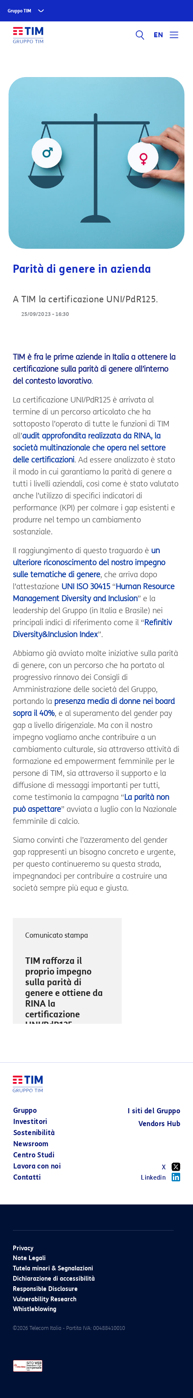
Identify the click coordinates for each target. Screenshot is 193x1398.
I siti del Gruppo (154, 1111)
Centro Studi (33, 1155)
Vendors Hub (159, 1124)
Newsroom (31, 1144)
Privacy (23, 1248)
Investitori (30, 1122)
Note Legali (29, 1258)
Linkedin (160, 1177)
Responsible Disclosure (45, 1289)
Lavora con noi (37, 1166)
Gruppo (25, 1110)
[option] (67, 988)
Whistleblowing (34, 1309)
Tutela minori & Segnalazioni (53, 1268)
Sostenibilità (34, 1133)
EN (158, 35)
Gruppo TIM (19, 11)
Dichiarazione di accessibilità (54, 1278)
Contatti (27, 1177)
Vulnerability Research (44, 1299)
